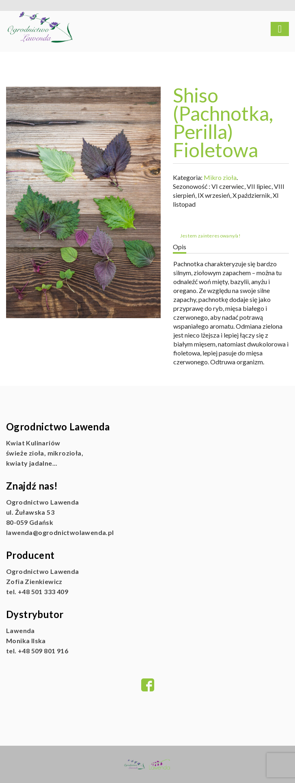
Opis (179, 246)
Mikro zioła (220, 177)
